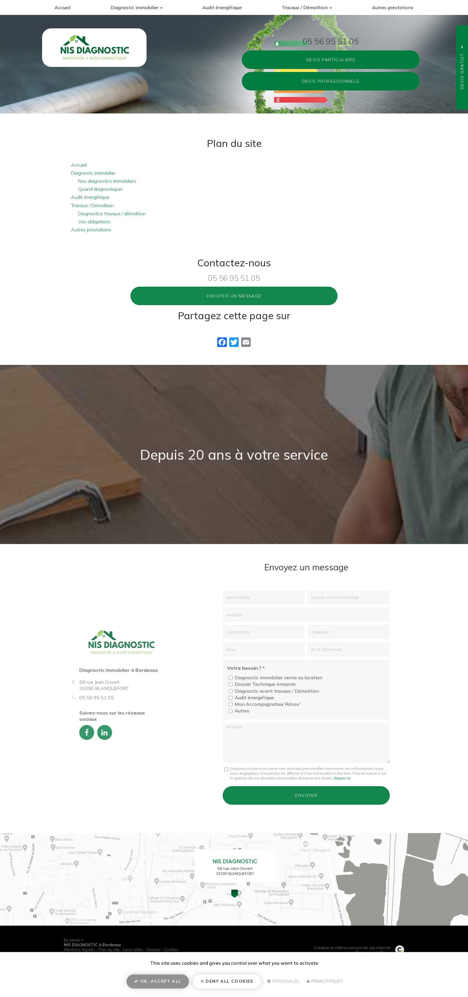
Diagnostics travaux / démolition (112, 213)
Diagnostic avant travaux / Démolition (274, 691)
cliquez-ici (341, 778)
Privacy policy (325, 983)
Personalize (283, 983)
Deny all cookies (227, 984)
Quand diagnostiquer (100, 189)
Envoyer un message (234, 296)
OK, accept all (157, 984)
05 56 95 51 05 (331, 41)
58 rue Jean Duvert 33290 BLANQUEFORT (92, 97)
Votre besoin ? (246, 668)
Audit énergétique (222, 7)
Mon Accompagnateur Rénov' (265, 704)
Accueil (62, 7)
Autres (239, 711)
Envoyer (306, 794)
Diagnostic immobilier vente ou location (275, 678)
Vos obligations (94, 222)
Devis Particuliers (330, 59)
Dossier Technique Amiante (262, 684)
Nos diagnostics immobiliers (107, 181)
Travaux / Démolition (307, 7)
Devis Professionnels (331, 81)
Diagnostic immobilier (136, 7)
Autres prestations (392, 7)
